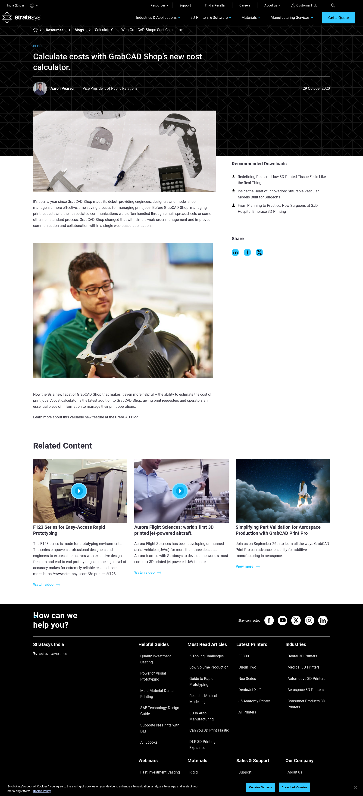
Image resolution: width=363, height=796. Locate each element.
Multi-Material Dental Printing (159, 672)
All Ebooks (145, 692)
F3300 (241, 658)
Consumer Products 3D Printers (302, 689)
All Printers (244, 692)
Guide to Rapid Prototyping (207, 672)
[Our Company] (307, 711)
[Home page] (34, 35)
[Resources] (69, 34)
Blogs (79, 34)
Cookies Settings (260, 787)
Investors (292, 760)
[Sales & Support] (258, 711)
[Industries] (307, 651)
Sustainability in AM (152, 733)
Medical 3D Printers (299, 665)
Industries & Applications (140, 20)
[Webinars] (160, 711)
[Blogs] (90, 34)
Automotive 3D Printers (302, 672)
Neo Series (243, 672)
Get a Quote (244, 733)
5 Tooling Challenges (202, 658)
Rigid (191, 719)
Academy (292, 746)
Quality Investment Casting (157, 658)
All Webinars (147, 753)
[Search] (333, 5)
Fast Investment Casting (156, 719)
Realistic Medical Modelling (207, 679)
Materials (233, 20)
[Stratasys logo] (26, 20)
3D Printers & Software (192, 20)
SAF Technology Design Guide (159, 679)
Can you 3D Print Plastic (205, 692)
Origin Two (244, 665)
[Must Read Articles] (210, 651)
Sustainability (295, 753)
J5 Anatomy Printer (250, 686)
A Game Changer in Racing (157, 726)
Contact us (293, 726)
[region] (181, 788)
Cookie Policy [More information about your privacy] (42, 791)
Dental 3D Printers (298, 658)
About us (270, 5)
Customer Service (248, 753)
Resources (158, 5)
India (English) (22, 5)
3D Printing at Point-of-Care (158, 740)
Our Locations (295, 733)
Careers (244, 5)
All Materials (196, 740)
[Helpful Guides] (160, 651)
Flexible (193, 726)
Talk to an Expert (248, 740)
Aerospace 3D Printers (301, 679)
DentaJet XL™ (246, 679)
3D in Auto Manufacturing (206, 686)
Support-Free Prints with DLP (159, 686)
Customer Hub (304, 5)
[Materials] (210, 711)
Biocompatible (198, 733)
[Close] (355, 787)
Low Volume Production (205, 665)
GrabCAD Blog (126, 422)
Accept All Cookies (294, 787)
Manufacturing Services (273, 20)
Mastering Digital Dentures (157, 746)
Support (185, 5)
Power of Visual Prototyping (158, 665)
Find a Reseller (215, 5)
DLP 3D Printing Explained (206, 699)
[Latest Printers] (258, 651)
